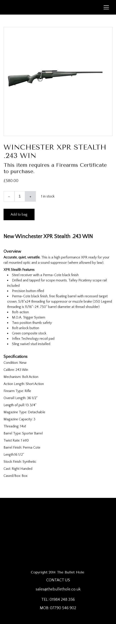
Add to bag (19, 214)
